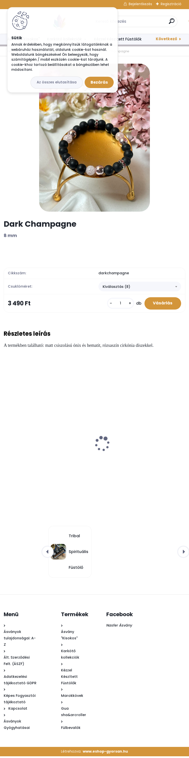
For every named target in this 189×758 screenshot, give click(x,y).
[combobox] (139, 287)
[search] (159, 23)
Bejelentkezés (140, 3)
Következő (166, 38)
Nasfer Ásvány (119, 627)
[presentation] (7, 438)
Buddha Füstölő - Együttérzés (128, 457)
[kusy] (117, 304)
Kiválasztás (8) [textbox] (116, 287)
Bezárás (99, 82)
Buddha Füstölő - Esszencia (34, 457)
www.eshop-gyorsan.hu (105, 753)
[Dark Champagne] (94, 138)
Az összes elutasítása (57, 82)
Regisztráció (171, 3)
